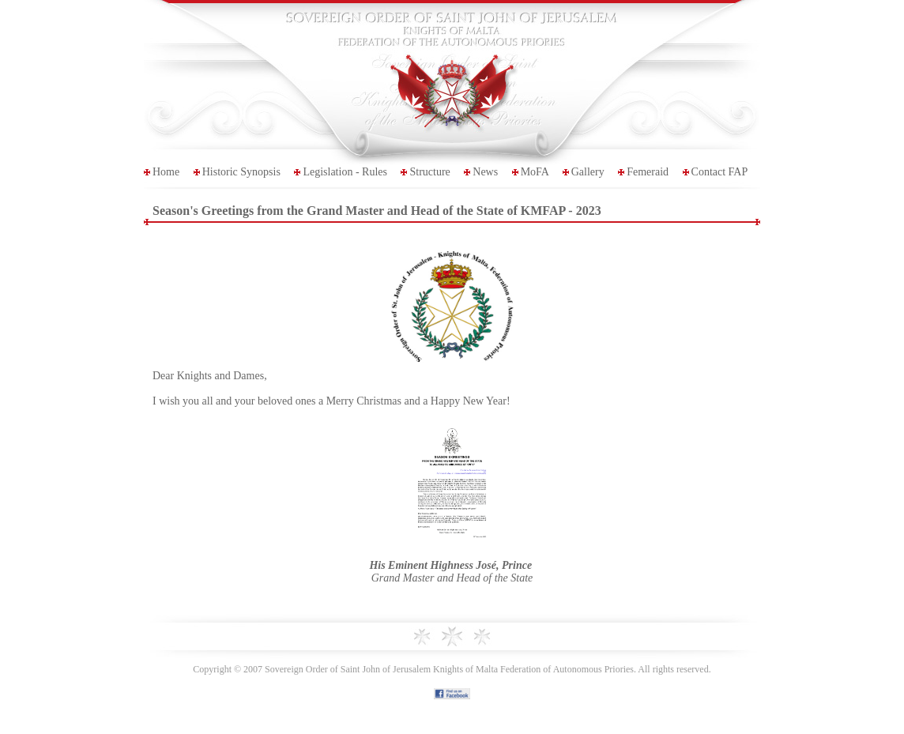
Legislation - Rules (345, 172)
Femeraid (648, 172)
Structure (429, 172)
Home (166, 172)
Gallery (588, 172)
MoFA (535, 172)
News (485, 172)
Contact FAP (719, 172)
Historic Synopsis (241, 172)
